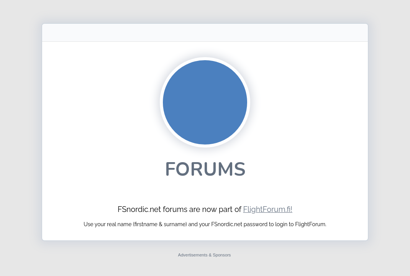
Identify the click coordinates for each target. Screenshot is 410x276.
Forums (205, 169)
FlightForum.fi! (267, 209)
